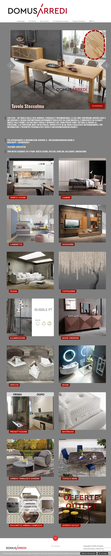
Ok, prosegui (103, 553)
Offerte (91, 21)
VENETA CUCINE (18, 197)
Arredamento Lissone (61, 21)
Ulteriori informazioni (88, 553)
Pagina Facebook (79, 21)
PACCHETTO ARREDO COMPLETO (26, 525)
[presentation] (10, 65)
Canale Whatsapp (15, 144)
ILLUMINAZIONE (17, 338)
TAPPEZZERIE (68, 291)
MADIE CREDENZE (70, 338)
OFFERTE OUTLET (70, 525)
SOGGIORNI (67, 244)
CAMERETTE (16, 244)
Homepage (21, 21)
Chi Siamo (32, 21)
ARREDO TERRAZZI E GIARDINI (24, 478)
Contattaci (97, 105)
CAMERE (66, 197)
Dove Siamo (44, 21)
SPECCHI (14, 385)
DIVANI (13, 291)
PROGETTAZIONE (18, 431)
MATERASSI (68, 431)
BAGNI (65, 385)
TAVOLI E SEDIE (69, 478)
